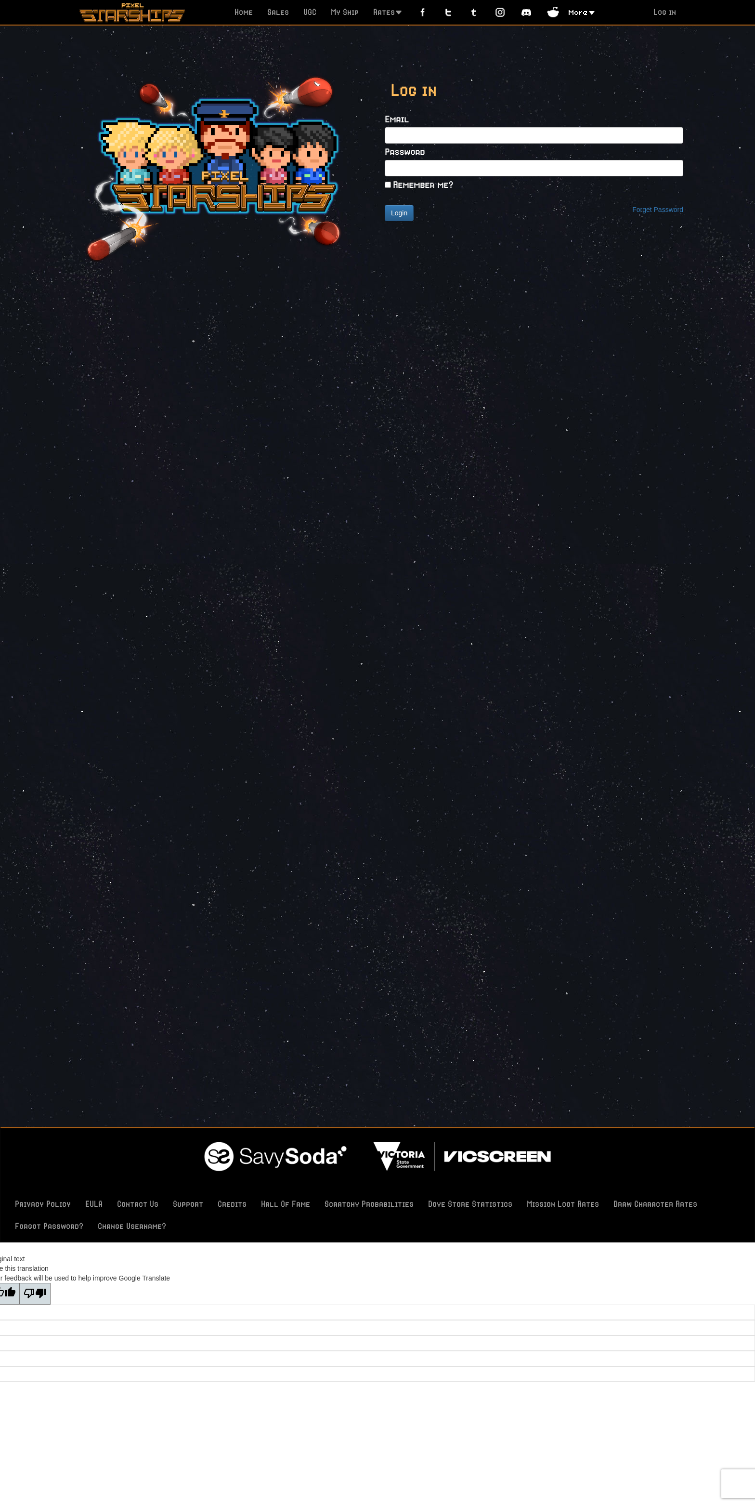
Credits (232, 1204)
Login (399, 213)
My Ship (345, 12)
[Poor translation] (35, 1294)
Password (405, 151)
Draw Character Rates (655, 1204)
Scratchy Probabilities (369, 1204)
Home (243, 12)
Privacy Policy (43, 1204)
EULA (94, 1204)
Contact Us (137, 1204)
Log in (664, 12)
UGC (309, 12)
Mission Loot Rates (563, 1204)
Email (397, 118)
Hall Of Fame (285, 1204)
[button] (581, 12)
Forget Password (657, 209)
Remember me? (423, 184)
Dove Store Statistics (470, 1204)
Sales (278, 12)
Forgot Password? (49, 1226)
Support (188, 1204)
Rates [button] (388, 12)
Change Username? (132, 1226)
